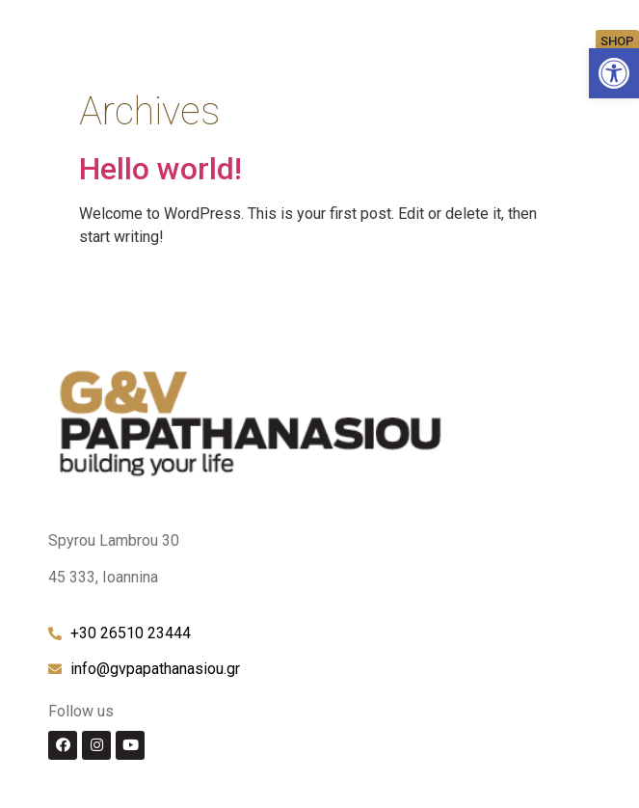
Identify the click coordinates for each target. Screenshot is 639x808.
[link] (614, 73)
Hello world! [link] (160, 168)
